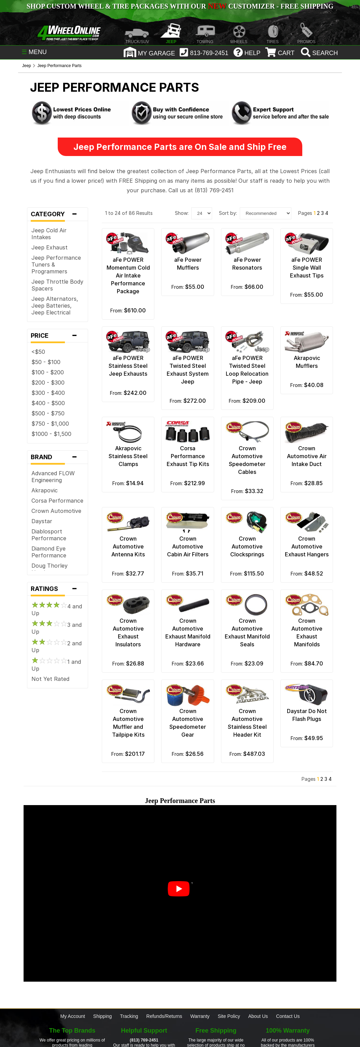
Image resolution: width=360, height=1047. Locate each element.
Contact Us (288, 1016)
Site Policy (229, 1016)
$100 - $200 (47, 372)
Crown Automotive (56, 510)
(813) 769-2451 (144, 1040)
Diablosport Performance (48, 535)
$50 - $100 (45, 362)
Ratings (57, 589)
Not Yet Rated (50, 678)
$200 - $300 (48, 382)
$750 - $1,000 (50, 423)
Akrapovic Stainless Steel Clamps (128, 456)
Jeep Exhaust (49, 247)
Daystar (41, 521)
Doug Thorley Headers (49, 569)
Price (57, 335)
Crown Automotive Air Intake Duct (307, 456)
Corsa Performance (57, 500)
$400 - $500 (48, 403)
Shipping (102, 1016)
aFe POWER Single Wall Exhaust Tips (306, 267)
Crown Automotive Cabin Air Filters (187, 546)
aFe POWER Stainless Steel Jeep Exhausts (128, 365)
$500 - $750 (48, 413)
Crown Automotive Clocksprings (247, 546)
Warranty (199, 1016)
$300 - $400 (48, 392)
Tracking (129, 1016)
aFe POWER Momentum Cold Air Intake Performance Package (128, 275)
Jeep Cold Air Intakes (49, 234)
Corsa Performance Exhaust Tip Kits (188, 456)
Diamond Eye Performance (48, 552)
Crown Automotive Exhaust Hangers (307, 546)
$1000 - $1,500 (51, 433)
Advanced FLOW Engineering (53, 476)
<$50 (38, 351)
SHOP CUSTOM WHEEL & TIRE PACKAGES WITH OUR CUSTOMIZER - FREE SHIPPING (180, 6)
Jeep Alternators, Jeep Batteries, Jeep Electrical (54, 305)
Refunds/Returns (164, 1016)
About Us (258, 1016)
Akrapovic (44, 490)
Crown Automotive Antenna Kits (128, 546)
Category (57, 214)
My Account (72, 1016)
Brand (57, 457)
